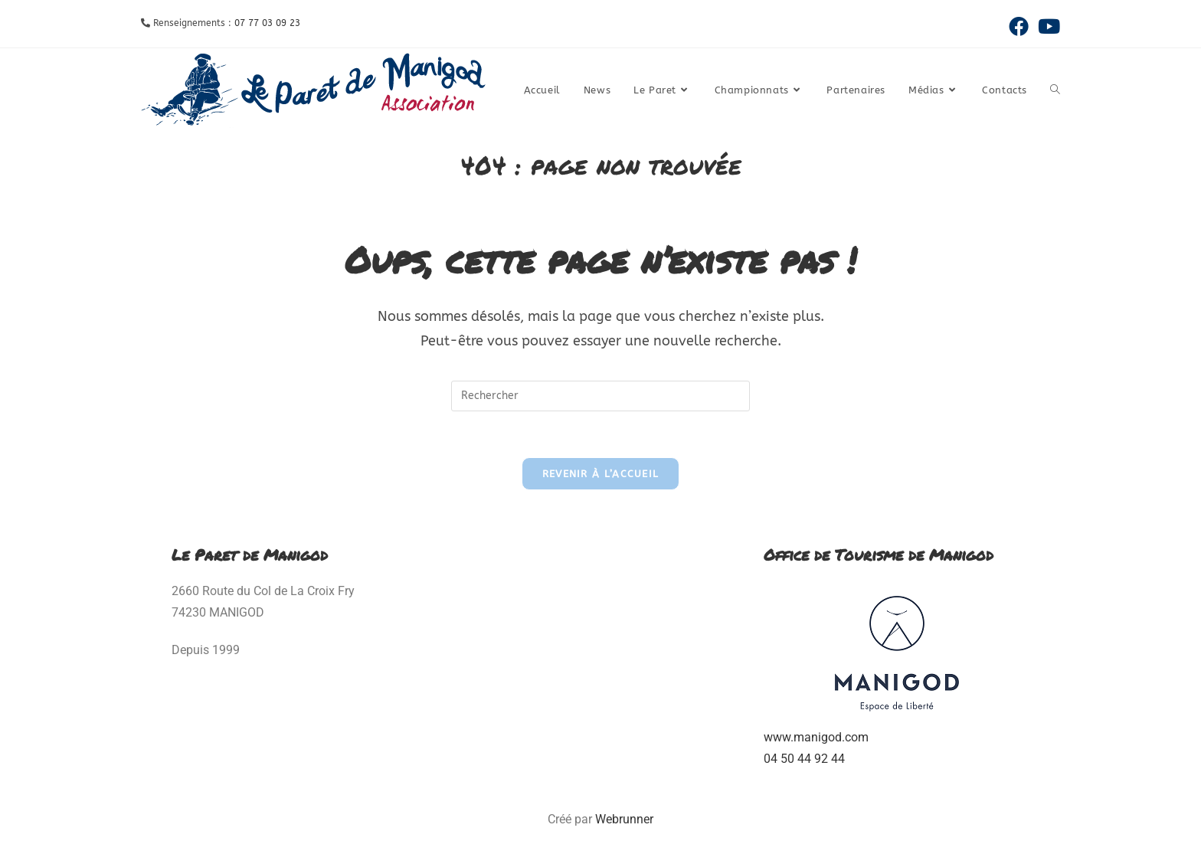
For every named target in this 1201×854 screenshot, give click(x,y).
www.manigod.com (816, 737)
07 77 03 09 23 (267, 23)
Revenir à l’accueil (600, 473)
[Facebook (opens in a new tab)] (1018, 26)
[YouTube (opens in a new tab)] (1046, 26)
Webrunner (624, 819)
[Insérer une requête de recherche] (600, 396)
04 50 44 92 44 (804, 758)
